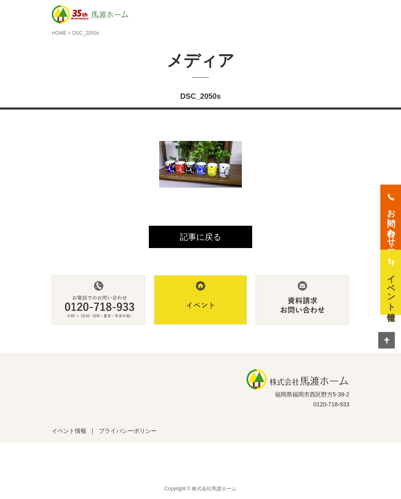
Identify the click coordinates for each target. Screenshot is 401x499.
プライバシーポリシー (128, 430)
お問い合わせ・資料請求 (391, 222)
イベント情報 (69, 430)
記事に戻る (200, 236)
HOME (59, 33)
